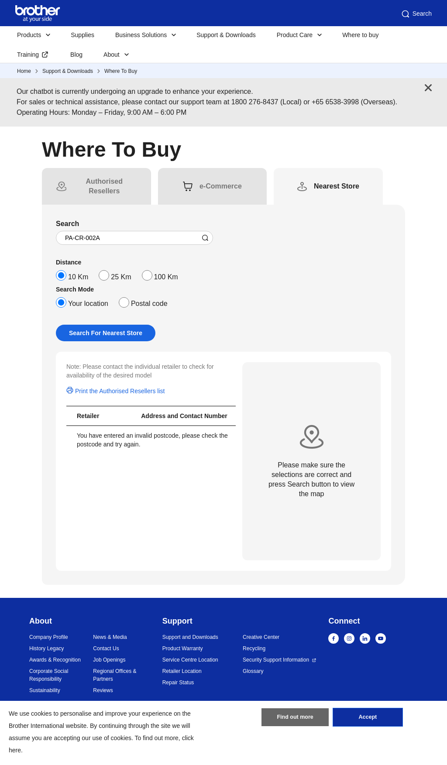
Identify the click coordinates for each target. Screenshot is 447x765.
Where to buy (360, 34)
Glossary (253, 671)
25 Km (121, 277)
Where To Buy (120, 71)
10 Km (78, 277)
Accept (367, 719)
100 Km (166, 277)
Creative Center (261, 637)
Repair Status (178, 682)
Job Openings (109, 660)
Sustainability (44, 690)
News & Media (110, 637)
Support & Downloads (225, 34)
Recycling (254, 648)
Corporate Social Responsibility (48, 675)
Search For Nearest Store (105, 332)
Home (24, 71)
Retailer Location (182, 671)
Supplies (82, 34)
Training (28, 54)
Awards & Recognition (55, 660)
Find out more (295, 719)
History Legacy (46, 648)
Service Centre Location (190, 660)
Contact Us (106, 648)
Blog (76, 54)
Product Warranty (182, 648)
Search (416, 14)
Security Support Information (276, 660)
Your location (88, 303)
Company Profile (48, 637)
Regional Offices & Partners (114, 675)
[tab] (104, 186)
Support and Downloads (190, 637)
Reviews (103, 690)
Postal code (149, 303)
